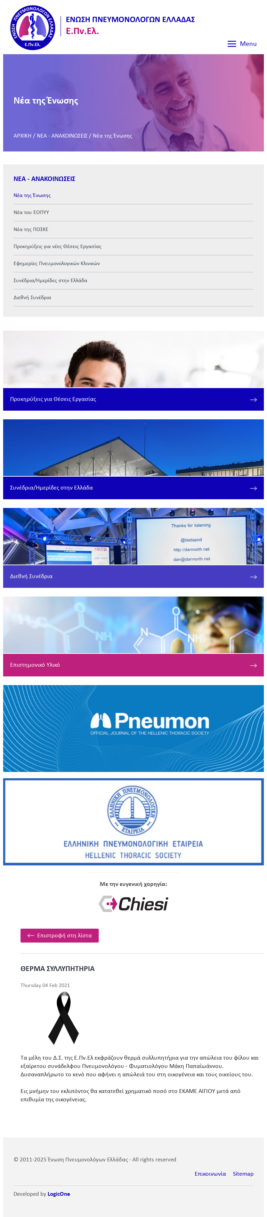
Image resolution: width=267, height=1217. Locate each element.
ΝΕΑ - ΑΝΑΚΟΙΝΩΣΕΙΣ (62, 136)
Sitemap (243, 1174)
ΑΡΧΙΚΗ (23, 136)
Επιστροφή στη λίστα (64, 935)
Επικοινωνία (210, 1174)
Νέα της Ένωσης (112, 136)
